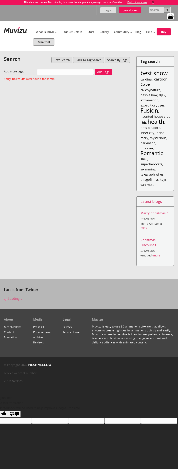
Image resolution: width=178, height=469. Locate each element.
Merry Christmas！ (154, 213)
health (156, 121)
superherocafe (151, 164)
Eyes (161, 105)
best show (154, 73)
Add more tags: (14, 71)
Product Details (72, 32)
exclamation (149, 100)
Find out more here (137, 2)
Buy (163, 32)
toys (163, 179)
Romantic (151, 153)
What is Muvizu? (46, 32)
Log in (108, 10)
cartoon (161, 79)
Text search (62, 60)
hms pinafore (150, 128)
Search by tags (117, 60)
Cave (145, 84)
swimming (148, 169)
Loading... (13, 298)
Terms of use (71, 332)
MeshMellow (12, 327)
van (143, 184)
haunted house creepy (157, 116)
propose (146, 148)
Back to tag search (88, 60)
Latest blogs (151, 201)
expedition (148, 105)
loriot (160, 133)
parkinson (147, 143)
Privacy (67, 327)
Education (10, 337)
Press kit (38, 327)
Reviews (38, 342)
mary (144, 138)
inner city (147, 133)
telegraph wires (151, 174)
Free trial (44, 42)
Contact (9, 332)
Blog (138, 32)
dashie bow (148, 95)
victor (151, 184)
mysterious (158, 138)
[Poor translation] (14, 414)
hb (144, 122)
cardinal (146, 79)
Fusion (149, 110)
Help (149, 32)
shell (143, 159)
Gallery (104, 32)
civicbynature (150, 90)
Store (91, 32)
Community (121, 32)
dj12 (162, 95)
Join (130, 10)
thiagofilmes (149, 179)
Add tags (103, 72)
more (143, 227)
